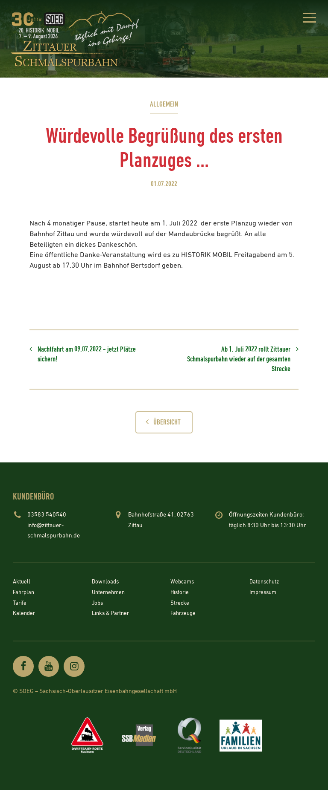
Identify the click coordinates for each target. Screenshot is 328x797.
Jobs (98, 609)
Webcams (183, 588)
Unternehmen (110, 598)
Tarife (20, 609)
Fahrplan (24, 598)
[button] (307, 19)
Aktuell (22, 588)
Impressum (264, 598)
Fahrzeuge (184, 619)
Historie (180, 598)
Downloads (106, 588)
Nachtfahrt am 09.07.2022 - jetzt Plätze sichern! (83, 356)
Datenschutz (265, 588)
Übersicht (161, 427)
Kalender (25, 619)
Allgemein (164, 104)
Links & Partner (112, 619)
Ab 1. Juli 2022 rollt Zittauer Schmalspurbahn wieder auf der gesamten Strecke (245, 361)
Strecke (180, 609)
